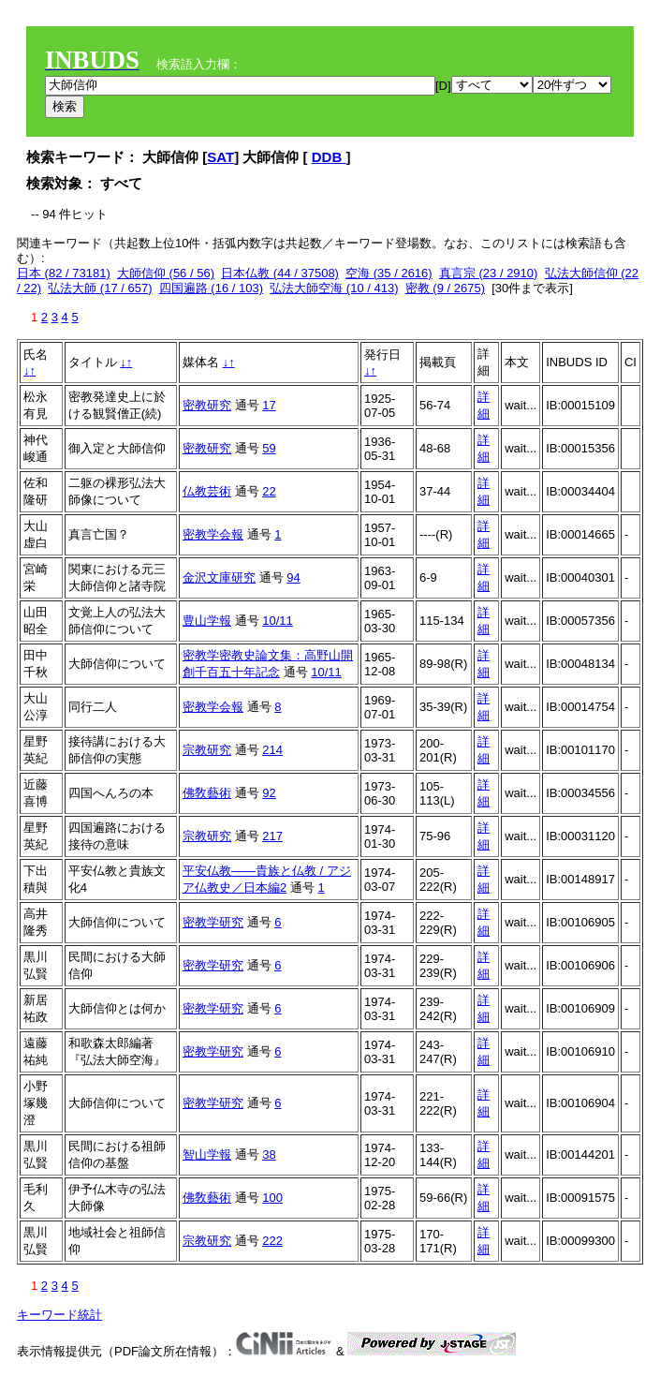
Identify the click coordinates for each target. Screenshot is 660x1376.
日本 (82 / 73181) (63, 273)
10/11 (277, 621)
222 (272, 1241)
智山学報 (207, 1154)
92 (268, 793)
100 (272, 1198)
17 (268, 405)
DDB (329, 157)
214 (272, 750)
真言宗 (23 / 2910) (488, 273)
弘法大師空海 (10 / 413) (334, 288)
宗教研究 (207, 750)
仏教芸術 (207, 491)
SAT (220, 157)
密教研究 (207, 405)
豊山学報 (207, 621)
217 (272, 836)
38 (268, 1154)
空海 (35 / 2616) (389, 273)
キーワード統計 (59, 1315)
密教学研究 (213, 922)
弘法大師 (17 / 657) (100, 288)
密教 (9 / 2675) (445, 288)
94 (293, 577)
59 (268, 448)
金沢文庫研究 (219, 577)
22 (268, 491)
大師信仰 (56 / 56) (165, 273)
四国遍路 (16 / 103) (211, 288)
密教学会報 (213, 534)
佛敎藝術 (207, 793)
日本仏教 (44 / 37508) (280, 273)
